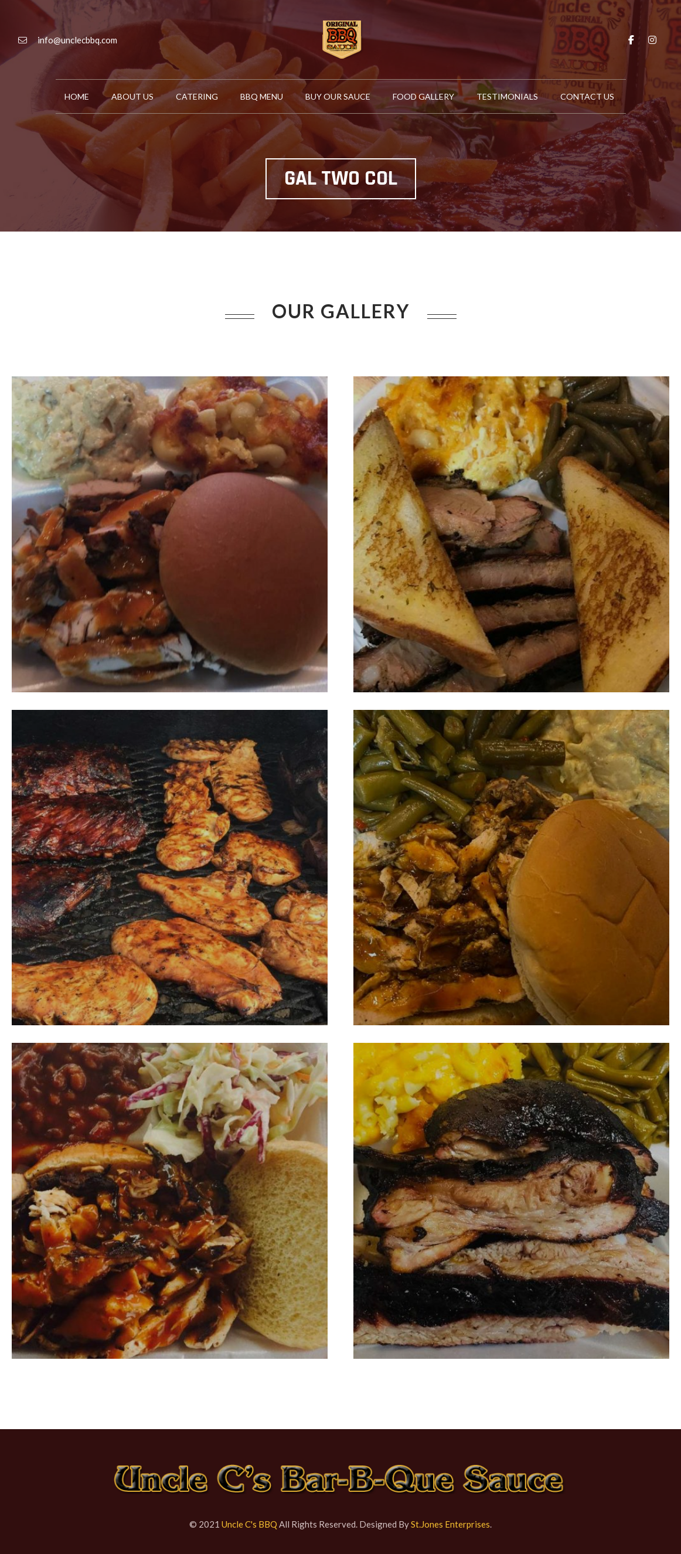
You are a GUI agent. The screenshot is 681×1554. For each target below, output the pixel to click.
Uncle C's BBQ (249, 1524)
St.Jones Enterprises (450, 1524)
